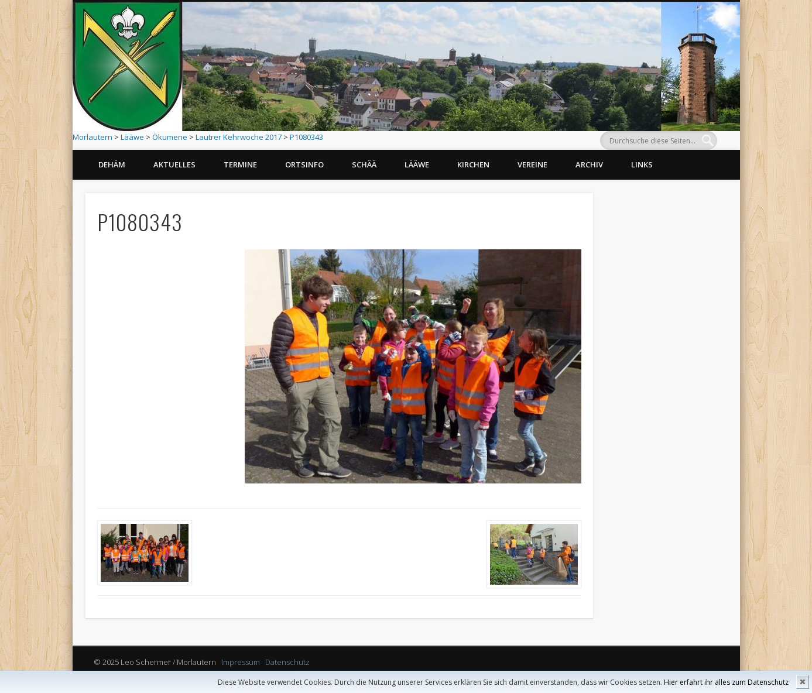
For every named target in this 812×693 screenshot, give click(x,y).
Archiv (589, 164)
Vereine (532, 164)
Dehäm (111, 164)
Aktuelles (174, 164)
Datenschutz (287, 662)
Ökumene (169, 137)
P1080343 (306, 137)
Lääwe (132, 137)
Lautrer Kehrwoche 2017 (239, 137)
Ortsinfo (304, 164)
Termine (240, 164)
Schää (364, 164)
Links (642, 164)
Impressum (240, 662)
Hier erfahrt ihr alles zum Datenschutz (726, 682)
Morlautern (92, 137)
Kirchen (473, 164)
